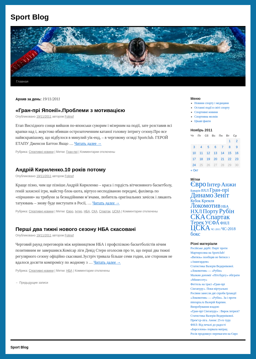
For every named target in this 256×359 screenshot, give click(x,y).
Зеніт (221, 195)
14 (222, 153)
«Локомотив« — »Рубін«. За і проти (213, 297)
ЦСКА (116, 211)
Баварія (195, 190)
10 (194, 153)
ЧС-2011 (216, 229)
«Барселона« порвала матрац (208, 329)
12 (208, 153)
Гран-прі (72, 152)
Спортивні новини (41, 152)
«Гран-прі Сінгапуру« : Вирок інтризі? (215, 311)
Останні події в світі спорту (212, 107)
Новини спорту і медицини (211, 103)
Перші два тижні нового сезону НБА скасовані (76, 229)
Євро (69, 211)
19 (208, 159)
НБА (87, 211)
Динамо (201, 195)
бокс (195, 234)
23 (236, 159)
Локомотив (205, 205)
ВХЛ (205, 190)
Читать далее (88, 143)
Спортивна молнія (206, 116)
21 (222, 159)
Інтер (78, 211)
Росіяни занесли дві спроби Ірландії (213, 293)
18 (201, 159)
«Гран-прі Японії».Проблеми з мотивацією (70, 110)
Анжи (228, 184)
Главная (22, 81)
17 (194, 159)
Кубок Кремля (202, 201)
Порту (210, 211)
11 (201, 153)
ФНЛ (224, 223)
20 (215, 159)
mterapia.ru (197, 302)
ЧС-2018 (228, 229)
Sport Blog (29, 17)
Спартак (104, 211)
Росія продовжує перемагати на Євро (214, 333)
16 (236, 153)
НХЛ (196, 211)
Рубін (226, 211)
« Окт (194, 170)
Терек (197, 222)
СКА (95, 211)
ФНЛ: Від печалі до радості (208, 324)
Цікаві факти (202, 121)
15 (229, 153)
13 (215, 153)
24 (194, 165)
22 (229, 159)
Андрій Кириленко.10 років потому (61, 169)
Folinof (69, 116)
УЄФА (212, 222)
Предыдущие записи (32, 282)
